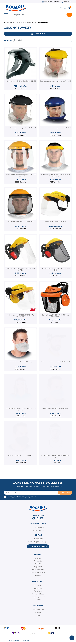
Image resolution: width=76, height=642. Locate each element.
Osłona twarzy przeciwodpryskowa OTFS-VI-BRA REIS (55, 175)
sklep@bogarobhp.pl (51, 1)
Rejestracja (38, 588)
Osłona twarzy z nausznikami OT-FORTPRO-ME (55, 269)
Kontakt (38, 564)
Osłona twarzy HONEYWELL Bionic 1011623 (20, 81)
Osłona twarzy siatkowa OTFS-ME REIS (20, 221)
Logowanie (38, 585)
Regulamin (38, 567)
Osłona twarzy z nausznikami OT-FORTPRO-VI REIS (20, 269)
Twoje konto (38, 591)
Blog (38, 615)
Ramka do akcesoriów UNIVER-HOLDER (55, 362)
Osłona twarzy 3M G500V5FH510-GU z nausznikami (20, 316)
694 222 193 (68, 1)
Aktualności (38, 561)
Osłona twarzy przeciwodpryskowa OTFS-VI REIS (21, 175)
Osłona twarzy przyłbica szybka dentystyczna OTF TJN (20, 409)
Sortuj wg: (8, 40)
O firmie (38, 558)
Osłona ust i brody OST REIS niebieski (55, 408)
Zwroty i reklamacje (38, 572)
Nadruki (38, 612)
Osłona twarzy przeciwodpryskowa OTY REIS (55, 81)
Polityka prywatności (38, 597)
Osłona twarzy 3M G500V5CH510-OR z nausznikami (55, 316)
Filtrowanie (38, 34)
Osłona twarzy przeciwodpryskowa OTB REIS (20, 128)
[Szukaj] (41, 15)
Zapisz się (65, 492)
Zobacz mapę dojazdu (38, 546)
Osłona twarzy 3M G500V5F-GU (55, 221)
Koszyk (38, 600)
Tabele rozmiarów (38, 610)
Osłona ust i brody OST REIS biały (20, 362)
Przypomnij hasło (38, 594)
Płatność (38, 575)
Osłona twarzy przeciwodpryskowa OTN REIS (55, 128)
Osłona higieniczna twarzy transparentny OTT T (55, 456)
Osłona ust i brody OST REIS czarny (20, 455)
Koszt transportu (38, 570)
